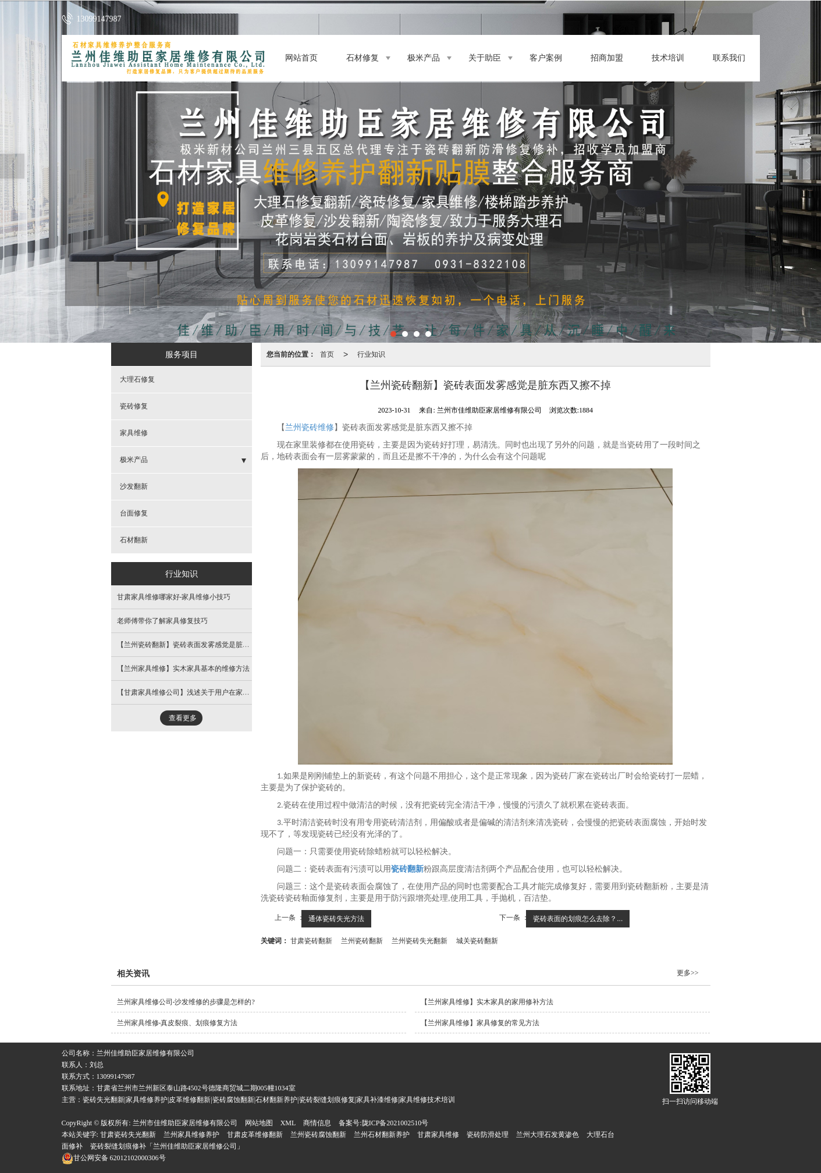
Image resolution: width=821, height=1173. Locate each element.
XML (288, 1123)
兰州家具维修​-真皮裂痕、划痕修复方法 (177, 1023)
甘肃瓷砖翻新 (311, 941)
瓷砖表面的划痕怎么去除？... (578, 919)
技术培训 (668, 58)
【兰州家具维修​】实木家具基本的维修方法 (183, 668)
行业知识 (371, 354)
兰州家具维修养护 (191, 1135)
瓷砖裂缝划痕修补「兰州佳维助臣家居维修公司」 (167, 1146)
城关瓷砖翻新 (477, 941)
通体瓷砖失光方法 (336, 919)
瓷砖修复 (134, 406)
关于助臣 (484, 58)
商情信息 (317, 1123)
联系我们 (729, 58)
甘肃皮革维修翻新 (255, 1135)
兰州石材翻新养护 (382, 1135)
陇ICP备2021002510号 (395, 1123)
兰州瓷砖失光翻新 (419, 941)
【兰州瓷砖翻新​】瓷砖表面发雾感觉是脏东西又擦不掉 (201, 645)
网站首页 (301, 58)
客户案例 (545, 58)
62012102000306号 (114, 1158)
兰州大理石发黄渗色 (547, 1135)
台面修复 (134, 513)
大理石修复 (137, 379)
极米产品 (423, 58)
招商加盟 (607, 58)
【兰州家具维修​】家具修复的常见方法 (480, 1023)
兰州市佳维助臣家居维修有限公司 (185, 1123)
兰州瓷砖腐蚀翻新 (318, 1135)
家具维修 (134, 433)
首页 (327, 354)
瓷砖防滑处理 (488, 1135)
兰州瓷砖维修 (309, 427)
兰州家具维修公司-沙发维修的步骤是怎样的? (186, 1002)
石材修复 (362, 58)
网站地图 (259, 1123)
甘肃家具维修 (438, 1135)
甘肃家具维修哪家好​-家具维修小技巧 (174, 597)
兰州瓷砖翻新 (362, 941)
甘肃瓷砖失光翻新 (128, 1135)
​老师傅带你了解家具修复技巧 (162, 621)
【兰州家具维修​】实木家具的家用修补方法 (487, 1002)
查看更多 (183, 718)
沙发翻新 (134, 486)
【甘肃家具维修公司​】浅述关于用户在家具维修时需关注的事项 (214, 692)
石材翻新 (134, 540)
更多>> (688, 973)
